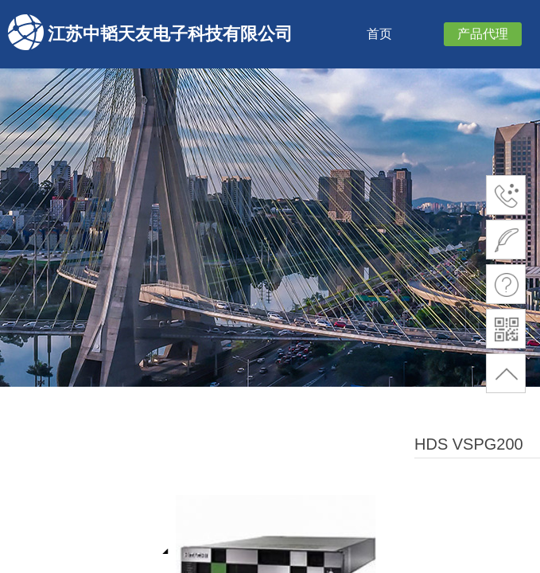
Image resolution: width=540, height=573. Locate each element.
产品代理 (482, 34)
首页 (379, 34)
